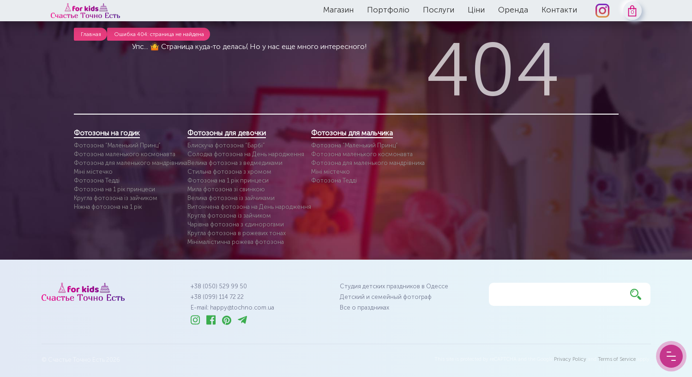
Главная (91, 34)
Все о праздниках (364, 307)
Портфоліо (388, 9)
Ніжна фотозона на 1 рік (108, 206)
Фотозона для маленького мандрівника (130, 162)
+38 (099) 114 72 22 (217, 296)
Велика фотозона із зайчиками (231, 198)
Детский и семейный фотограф (386, 296)
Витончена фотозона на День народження (249, 206)
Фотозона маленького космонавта (124, 154)
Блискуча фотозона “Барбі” (226, 145)
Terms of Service (617, 359)
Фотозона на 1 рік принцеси (114, 189)
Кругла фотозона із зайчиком (115, 198)
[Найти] (635, 294)
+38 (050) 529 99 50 (219, 286)
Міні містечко (93, 171)
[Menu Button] (671, 356)
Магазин (338, 9)
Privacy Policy (570, 359)
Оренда (513, 9)
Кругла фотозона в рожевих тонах (236, 233)
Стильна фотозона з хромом (229, 171)
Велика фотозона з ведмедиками (235, 162)
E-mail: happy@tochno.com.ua (232, 307)
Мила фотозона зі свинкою (226, 189)
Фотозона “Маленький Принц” (117, 145)
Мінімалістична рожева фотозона (235, 241)
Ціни (476, 9)
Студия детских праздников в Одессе (394, 286)
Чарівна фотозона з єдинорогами (235, 224)
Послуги (438, 9)
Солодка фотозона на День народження (245, 154)
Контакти (559, 9)
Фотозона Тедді (97, 180)
